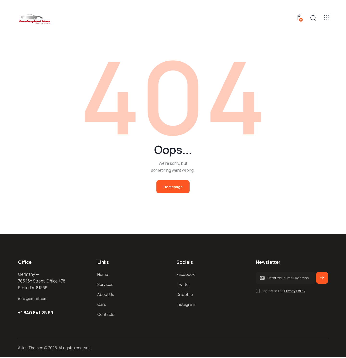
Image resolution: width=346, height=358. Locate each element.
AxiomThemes (30, 348)
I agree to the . (284, 291)
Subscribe (322, 280)
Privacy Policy (294, 291)
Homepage (173, 186)
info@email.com (33, 299)
